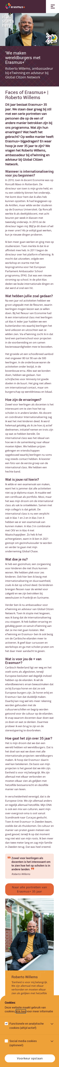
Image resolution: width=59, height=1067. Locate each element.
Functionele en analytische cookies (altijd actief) (26, 1026)
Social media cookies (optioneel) (23, 1043)
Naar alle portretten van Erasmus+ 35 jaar (29, 889)
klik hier (21, 1011)
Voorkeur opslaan (30, 1058)
